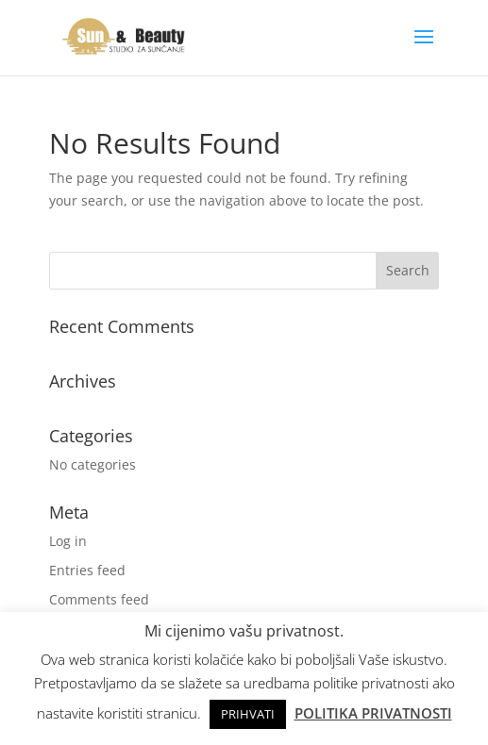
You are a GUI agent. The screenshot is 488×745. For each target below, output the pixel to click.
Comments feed (99, 599)
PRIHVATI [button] (248, 713)
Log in (68, 541)
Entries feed (87, 570)
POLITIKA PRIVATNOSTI (373, 713)
